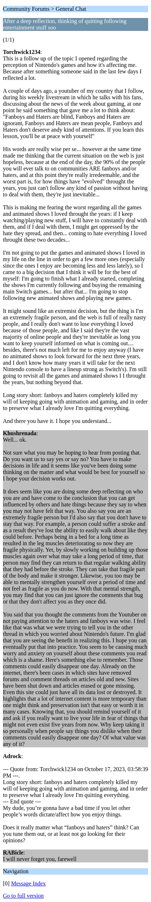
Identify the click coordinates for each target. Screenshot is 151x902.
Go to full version (23, 896)
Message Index (28, 883)
